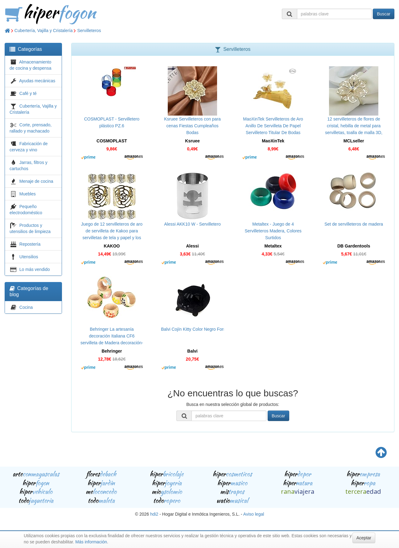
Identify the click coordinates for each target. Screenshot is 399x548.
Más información (91, 541)
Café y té (28, 93)
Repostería (29, 244)
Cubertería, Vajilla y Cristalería (43, 30)
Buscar (383, 13)
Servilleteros (89, 30)
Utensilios (28, 256)
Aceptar (363, 537)
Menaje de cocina (36, 181)
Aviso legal (253, 514)
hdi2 (154, 514)
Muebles (27, 193)
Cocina (26, 307)
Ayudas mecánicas (37, 80)
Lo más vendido (34, 269)
